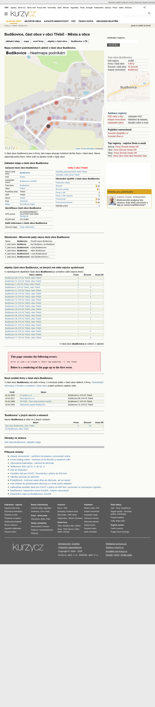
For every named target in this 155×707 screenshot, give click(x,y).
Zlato (59, 8)
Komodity (52, 8)
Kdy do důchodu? (19, 470)
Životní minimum (10, 525)
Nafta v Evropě (63, 532)
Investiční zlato (68, 526)
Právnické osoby (63, 183)
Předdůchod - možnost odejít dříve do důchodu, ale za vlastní (40, 480)
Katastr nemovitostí (116, 119)
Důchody (34, 533)
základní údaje (13, 41)
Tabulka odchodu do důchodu (24, 477)
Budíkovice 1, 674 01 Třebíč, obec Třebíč (22, 287)
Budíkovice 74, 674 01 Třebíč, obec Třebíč (23, 303)
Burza (60, 508)
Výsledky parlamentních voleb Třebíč (71, 172)
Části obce (129, 156)
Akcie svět (31, 8)
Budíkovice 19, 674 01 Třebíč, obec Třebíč (23, 309)
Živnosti (59, 186)
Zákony (108, 8)
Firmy (118, 147)
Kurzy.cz (7, 26)
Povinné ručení (10, 532)
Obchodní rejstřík (114, 2)
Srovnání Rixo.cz (115, 136)
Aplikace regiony (117, 113)
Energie (89, 8)
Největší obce (33, 21)
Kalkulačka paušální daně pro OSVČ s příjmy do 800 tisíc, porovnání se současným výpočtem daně (57, 487)
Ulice (121, 156)
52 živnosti (133, 67)
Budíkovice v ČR (79, 41)
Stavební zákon (90, 528)
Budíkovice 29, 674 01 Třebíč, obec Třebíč (23, 294)
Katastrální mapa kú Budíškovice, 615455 (30, 494)
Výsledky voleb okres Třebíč (68, 175)
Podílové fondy (72, 511)
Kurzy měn (41, 8)
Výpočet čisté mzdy (12, 508)
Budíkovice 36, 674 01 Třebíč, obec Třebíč (23, 316)
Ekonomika (62, 515)
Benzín (71, 529)
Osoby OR (133, 147)
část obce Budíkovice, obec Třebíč (19, 426)
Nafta (77, 529)
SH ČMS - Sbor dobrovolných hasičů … (37, 401)
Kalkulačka (98, 8)
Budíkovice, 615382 (28, 181)
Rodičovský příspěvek (13, 522)
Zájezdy (125, 2)
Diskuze (128, 8)
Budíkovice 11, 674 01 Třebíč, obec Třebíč (23, 290)
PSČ (73, 21)
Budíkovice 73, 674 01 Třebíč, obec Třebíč (23, 300)
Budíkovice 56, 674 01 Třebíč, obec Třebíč (23, 312)
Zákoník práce (89, 525)
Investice (61, 505)
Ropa (60, 529)
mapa (26, 41)
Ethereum (79, 518)
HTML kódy (126, 555)
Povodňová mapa (27, 204)
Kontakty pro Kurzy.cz (116, 551)
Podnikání (88, 505)
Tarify (82, 8)
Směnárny (35, 511)
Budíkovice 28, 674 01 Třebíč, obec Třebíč (23, 322)
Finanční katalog (117, 518)
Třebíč (22, 188)
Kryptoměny (62, 518)
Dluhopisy (61, 511)
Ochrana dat (64, 543)
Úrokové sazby (37, 508)
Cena (118, 508)
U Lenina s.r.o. (26, 395)
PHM (65, 529)
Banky (33, 505)
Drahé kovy (62, 522)
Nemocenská (36, 526)
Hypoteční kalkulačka (12, 528)
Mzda (43, 519)
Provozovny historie (64, 202)
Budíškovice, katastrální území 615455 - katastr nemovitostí (39, 490)
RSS (116, 555)
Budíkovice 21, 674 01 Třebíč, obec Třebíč (23, 306)
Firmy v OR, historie (64, 196)
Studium (152, 2)
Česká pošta (86, 21)
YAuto (131, 2)
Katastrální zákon (116, 122)
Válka (121, 8)
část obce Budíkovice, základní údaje (22, 442)
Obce (115, 156)
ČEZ (65, 508)
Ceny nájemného (27, 227)
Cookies (76, 543)
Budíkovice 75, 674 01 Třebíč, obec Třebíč (23, 297)
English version (117, 525)
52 (90, 426)
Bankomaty (43, 505)
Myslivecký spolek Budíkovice (32, 405)
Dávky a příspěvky (38, 523)
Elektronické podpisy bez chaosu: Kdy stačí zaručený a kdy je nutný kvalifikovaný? (132, 202)
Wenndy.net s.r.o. (27, 398)
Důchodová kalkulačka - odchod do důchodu (32, 463)
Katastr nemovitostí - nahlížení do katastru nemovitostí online (40, 456)
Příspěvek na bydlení (12, 518)
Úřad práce (35, 519)
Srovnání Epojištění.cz (118, 133)
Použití (109, 555)
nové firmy (38, 41)
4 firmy (131, 64)
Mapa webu (120, 521)
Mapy (7, 204)
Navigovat (24, 216)
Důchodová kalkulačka (13, 511)
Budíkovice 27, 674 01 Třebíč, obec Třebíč (23, 325)
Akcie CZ (21, 8)
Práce (115, 8)
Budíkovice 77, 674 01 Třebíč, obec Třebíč (23, 337)
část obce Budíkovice (120, 57)
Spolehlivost (126, 508)
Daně (86, 532)
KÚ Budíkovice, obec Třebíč (17, 429)
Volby (113, 521)
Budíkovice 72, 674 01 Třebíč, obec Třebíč (23, 281)
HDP (69, 515)
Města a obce (89, 508)
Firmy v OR (60, 193)
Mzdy (74, 515)
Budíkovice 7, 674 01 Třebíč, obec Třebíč (22, 284)
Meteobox (138, 2)
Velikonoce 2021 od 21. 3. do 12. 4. (27, 466)
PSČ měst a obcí (115, 116)
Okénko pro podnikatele (120, 191)
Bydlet (145, 2)
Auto (112, 508)
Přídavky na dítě (10, 515)
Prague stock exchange (120, 532)
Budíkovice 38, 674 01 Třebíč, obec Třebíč (23, 319)
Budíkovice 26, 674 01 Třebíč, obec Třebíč (23, 328)
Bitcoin (66, 8)
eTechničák (121, 514)
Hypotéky (75, 8)
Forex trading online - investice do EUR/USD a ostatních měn (40, 459)
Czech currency (117, 528)
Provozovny (61, 199)
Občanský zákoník (91, 522)
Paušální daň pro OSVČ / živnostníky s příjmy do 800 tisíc (38, 473)
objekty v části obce (57, 41)
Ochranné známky (91, 518)
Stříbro (77, 526)
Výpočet (18, 505)
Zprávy (13, 8)
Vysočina (23, 201)
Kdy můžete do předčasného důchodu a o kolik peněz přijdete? (41, 483)
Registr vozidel (116, 511)
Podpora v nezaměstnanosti (42, 530)
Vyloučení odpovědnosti (70, 547)
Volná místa (42, 516)
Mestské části (140, 156)
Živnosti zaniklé (62, 189)
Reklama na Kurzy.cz (116, 543)
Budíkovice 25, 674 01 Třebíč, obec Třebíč (23, 331)
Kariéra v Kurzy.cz (115, 547)
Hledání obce (14, 21)
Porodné (45, 526)
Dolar (47, 511)
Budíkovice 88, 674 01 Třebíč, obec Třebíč (23, 278)
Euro (42, 511)
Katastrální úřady (91, 515)
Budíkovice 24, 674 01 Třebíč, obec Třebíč (23, 334)
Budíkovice (24, 185)
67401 (22, 177)
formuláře (93, 532)
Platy (48, 519)
